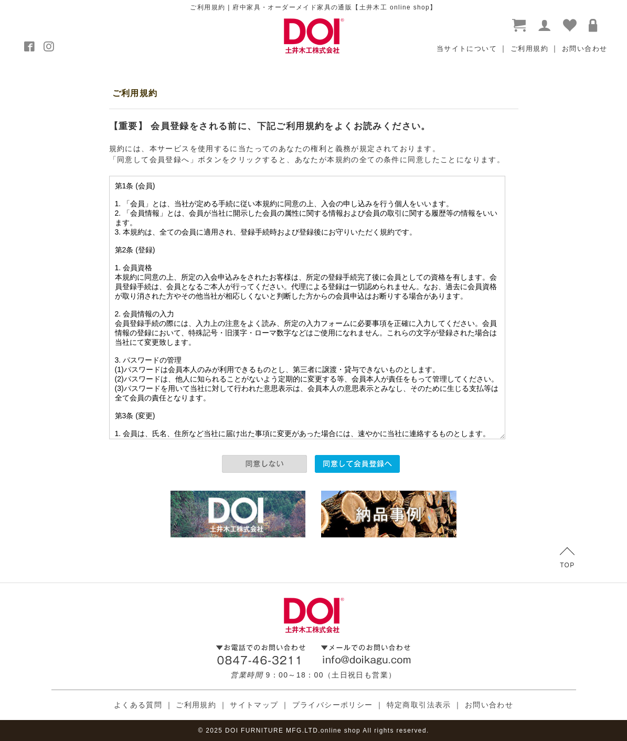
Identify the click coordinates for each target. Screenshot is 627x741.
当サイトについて (467, 48)
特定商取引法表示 (419, 705)
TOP (567, 558)
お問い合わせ (584, 48)
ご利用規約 (529, 48)
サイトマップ (254, 705)
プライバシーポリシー (332, 705)
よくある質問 (138, 705)
